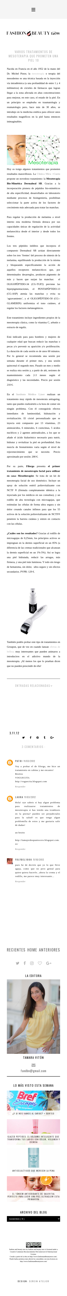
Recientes (16, 950)
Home (32, 950)
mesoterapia (38, 73)
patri (19, 761)
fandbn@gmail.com (33, 1071)
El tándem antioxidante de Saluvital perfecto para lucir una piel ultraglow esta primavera (34, 1196)
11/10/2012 (38, 859)
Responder (20, 786)
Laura (19, 797)
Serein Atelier (39, 1281)
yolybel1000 (23, 859)
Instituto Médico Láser (30, 394)
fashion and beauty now (36, 1249)
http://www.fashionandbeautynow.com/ (43, 1256)
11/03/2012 (29, 761)
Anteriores (49, 950)
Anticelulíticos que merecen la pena (33, 1170)
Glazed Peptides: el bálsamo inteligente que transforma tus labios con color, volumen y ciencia (33, 1139)
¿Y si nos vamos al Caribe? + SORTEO (33, 1113)
